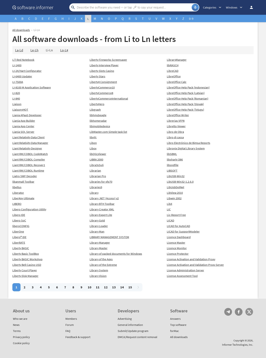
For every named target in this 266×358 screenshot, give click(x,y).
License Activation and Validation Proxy (191, 259)
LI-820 (16, 93)
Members (71, 319)
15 (130, 287)
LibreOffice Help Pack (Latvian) (186, 93)
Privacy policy (21, 337)
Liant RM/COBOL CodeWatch (30, 154)
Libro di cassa (175, 137)
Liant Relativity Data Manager (30, 143)
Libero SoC (19, 220)
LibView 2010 (175, 193)
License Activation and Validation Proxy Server (195, 265)
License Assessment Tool (182, 276)
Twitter (249, 312)
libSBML (172, 154)
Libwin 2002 (174, 198)
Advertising (125, 319)
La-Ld (19, 50)
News (16, 325)
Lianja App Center (23, 126)
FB (239, 312)
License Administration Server (185, 270)
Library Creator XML (102, 209)
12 (106, 287)
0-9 (191, 18)
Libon (93, 143)
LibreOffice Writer (178, 115)
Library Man (97, 231)
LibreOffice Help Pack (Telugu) (185, 109)
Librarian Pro (98, 176)
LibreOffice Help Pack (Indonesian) (188, 87)
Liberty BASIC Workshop (27, 259)
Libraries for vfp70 (101, 181)
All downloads (21, 30)
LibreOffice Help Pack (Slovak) (185, 104)
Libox (93, 148)
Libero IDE (18, 215)
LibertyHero (97, 104)
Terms (17, 331)
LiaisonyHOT (20, 109)
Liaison (16, 104)
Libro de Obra (175, 132)
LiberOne (18, 231)
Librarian (95, 170)
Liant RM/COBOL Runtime (28, 170)
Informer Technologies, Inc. (237, 344)
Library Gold (97, 220)
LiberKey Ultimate (23, 198)
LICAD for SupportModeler (183, 231)
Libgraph (95, 109)
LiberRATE (18, 242)
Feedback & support (77, 337)
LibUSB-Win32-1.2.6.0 (180, 181)
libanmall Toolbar (23, 181)
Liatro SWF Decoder (24, 176)
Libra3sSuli (97, 165)
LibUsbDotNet (175, 187)
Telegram (228, 312)
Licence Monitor (177, 248)
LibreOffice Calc (176, 82)
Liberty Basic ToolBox (25, 253)
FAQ (67, 331)
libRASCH (172, 65)
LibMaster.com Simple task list (108, 132)
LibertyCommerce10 (102, 87)
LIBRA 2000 (96, 159)
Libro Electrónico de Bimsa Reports (188, 143)
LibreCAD (172, 71)
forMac (174, 331)
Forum (69, 325)
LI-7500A (17, 82)
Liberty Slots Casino (102, 71)
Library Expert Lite (101, 215)
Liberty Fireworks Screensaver (108, 60)
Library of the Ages (101, 259)
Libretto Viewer (176, 126)
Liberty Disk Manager (25, 276)
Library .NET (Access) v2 (104, 198)
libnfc (93, 137)
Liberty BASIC (20, 248)
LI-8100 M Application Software (31, 87)
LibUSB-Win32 (176, 176)
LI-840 (16, 98)
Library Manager (100, 242)
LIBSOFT (172, 170)
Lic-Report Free (176, 215)
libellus (16, 187)
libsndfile (172, 165)
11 (98, 287)
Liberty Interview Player (104, 65)
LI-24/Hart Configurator (27, 71)
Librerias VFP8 (176, 120)
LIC (169, 209)
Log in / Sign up (250, 7)
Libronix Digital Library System (186, 148)
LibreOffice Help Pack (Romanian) (187, 98)
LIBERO (16, 204)
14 (122, 287)
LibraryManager (177, 60)
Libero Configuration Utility (29, 209)
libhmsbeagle (98, 115)
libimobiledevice (100, 126)
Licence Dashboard (179, 237)
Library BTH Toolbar (102, 204)
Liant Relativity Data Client (28, 137)
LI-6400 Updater (22, 76)
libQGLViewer (98, 154)
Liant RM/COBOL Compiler (28, 159)
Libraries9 (96, 187)
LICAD (170, 220)
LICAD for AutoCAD (178, 226)
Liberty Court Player (24, 270)
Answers (175, 319)
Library (94, 193)
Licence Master (176, 242)
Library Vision (98, 276)
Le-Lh (34, 50)
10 (89, 287)
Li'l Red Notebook (23, 60)
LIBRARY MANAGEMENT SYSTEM (109, 237)
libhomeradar (98, 120)
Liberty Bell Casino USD (26, 265)
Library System (99, 270)
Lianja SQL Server (23, 132)
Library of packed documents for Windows (116, 253)
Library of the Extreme (103, 265)
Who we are (20, 319)
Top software (178, 325)
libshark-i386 (175, 159)
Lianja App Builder (23, 120)
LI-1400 (16, 65)
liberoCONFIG (20, 226)
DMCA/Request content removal (137, 337)
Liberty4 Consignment (103, 82)
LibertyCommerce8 (101, 93)
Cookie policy (21, 343)
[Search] (133, 7)
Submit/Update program (133, 331)
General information (130, 325)
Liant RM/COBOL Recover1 (28, 165)
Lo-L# (64, 50)
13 (114, 287)
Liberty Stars (97, 76)
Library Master (99, 248)
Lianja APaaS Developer (27, 115)
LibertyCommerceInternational (109, 98)
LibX (169, 204)
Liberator (18, 193)
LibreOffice (174, 76)
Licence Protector (178, 253)
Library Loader (99, 226)
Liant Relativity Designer (27, 148)
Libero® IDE (19, 237)
